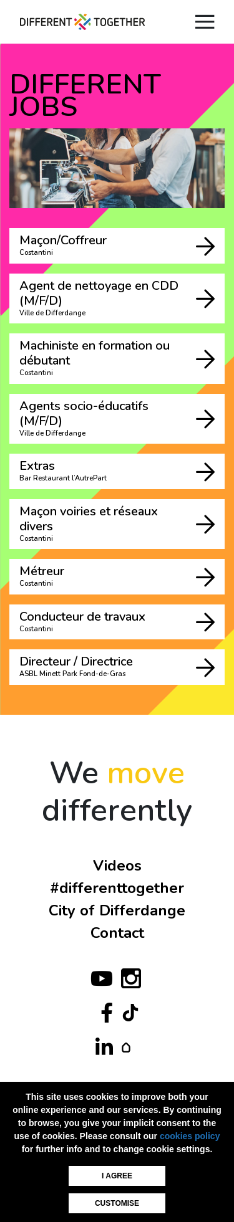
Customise (117, 1203)
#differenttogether (117, 888)
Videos (117, 866)
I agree (117, 1176)
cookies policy (190, 1136)
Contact (117, 933)
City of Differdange (117, 910)
